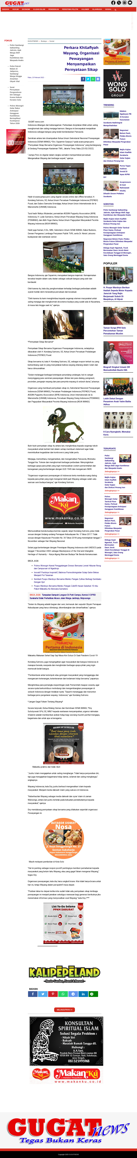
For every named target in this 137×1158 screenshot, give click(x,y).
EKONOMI (26, 9)
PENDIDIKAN (53, 9)
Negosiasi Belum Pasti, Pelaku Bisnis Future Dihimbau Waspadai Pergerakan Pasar (117, 241)
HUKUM (15, 9)
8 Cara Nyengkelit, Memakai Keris (116, 433)
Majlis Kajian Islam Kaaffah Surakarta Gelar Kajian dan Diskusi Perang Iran (115, 221)
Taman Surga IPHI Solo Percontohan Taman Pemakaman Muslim (114, 331)
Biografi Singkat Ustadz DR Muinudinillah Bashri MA (116, 368)
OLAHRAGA (97, 9)
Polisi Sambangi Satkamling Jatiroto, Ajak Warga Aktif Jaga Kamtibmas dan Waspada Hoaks (17, 52)
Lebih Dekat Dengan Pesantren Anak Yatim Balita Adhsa (117, 401)
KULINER (85, 9)
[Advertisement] (68, 1140)
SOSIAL (108, 9)
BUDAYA (5, 9)
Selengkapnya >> (112, 471)
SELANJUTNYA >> (64, 1010)
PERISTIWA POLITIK (70, 9)
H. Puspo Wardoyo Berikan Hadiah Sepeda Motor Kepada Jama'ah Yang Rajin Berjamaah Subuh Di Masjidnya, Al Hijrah (117, 293)
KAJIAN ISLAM (39, 9)
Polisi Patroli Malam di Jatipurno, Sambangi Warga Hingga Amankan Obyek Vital (16, 73)
